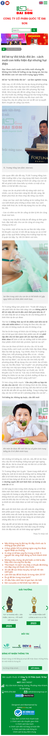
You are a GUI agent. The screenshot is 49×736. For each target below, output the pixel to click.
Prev (4, 608)
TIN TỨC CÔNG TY (13, 49)
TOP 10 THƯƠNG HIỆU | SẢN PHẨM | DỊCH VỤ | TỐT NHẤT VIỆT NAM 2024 (13, 617)
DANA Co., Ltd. (24, 707)
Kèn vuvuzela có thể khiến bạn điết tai (22, 582)
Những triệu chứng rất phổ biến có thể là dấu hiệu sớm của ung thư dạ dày (25, 561)
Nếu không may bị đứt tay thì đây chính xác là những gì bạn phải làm (25, 544)
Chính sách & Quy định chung (24, 732)
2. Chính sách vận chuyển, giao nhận (24, 721)
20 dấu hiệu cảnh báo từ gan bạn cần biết (23, 580)
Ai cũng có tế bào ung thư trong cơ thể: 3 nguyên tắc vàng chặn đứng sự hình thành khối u (26, 555)
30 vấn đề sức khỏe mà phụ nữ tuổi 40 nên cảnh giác (24, 570)
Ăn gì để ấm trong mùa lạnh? (17, 577)
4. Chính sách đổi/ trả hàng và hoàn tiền (24, 726)
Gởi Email (35, 668)
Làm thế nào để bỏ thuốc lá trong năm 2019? (25, 574)
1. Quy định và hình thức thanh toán (24, 719)
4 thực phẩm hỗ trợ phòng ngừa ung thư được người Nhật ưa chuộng (25, 549)
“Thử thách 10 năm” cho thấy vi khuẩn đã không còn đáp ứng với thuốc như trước (26, 565)
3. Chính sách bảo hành (25, 724)
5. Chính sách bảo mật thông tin (24, 729)
